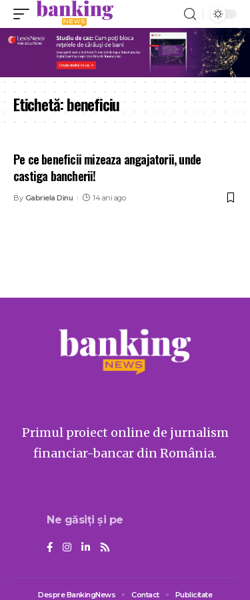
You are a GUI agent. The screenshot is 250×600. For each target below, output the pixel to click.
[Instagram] (67, 548)
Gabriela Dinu (49, 197)
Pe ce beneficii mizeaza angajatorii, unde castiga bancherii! (107, 167)
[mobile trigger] (24, 14)
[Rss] (105, 548)
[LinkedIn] (85, 548)
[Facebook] (50, 548)
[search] (190, 14)
